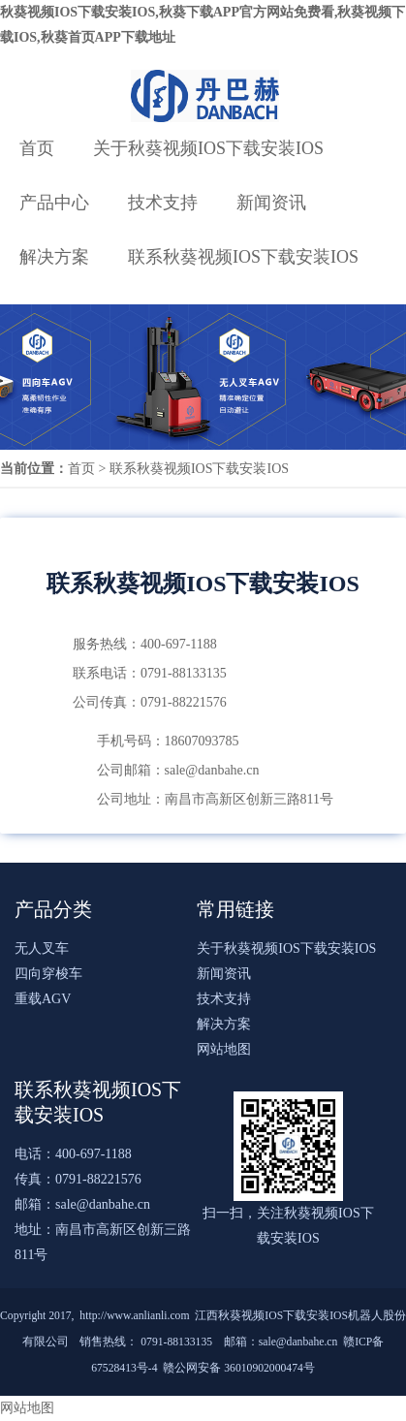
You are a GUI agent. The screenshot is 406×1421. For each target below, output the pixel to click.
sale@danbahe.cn (102, 1204)
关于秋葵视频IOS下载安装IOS (208, 148)
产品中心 (54, 202)
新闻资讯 (271, 202)
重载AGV (43, 999)
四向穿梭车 (48, 973)
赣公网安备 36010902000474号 (239, 1368)
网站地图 (224, 1049)
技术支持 (163, 202)
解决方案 (54, 257)
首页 (36, 148)
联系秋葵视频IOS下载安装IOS (243, 257)
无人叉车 (42, 948)
